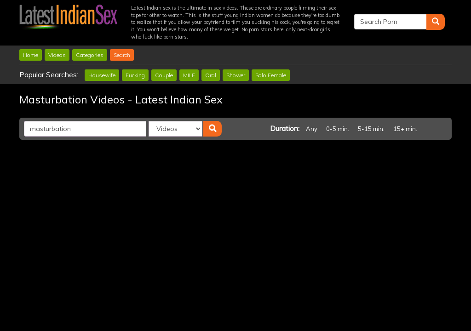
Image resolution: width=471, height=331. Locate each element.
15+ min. (405, 128)
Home (30, 54)
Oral (210, 75)
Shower (235, 75)
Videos (57, 54)
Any (311, 128)
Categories (89, 54)
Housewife (101, 75)
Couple (164, 75)
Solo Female (270, 75)
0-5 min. (337, 128)
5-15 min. (371, 128)
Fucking (135, 75)
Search (122, 54)
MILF (189, 75)
